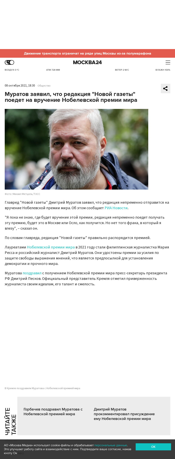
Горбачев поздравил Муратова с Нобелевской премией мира (53, 411)
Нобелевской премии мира (51, 247)
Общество (44, 86)
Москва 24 (87, 62)
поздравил (32, 273)
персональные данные (110, 445)
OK (153, 447)
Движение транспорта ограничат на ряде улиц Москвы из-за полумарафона (87, 53)
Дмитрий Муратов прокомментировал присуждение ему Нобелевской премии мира (124, 414)
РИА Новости (116, 208)
